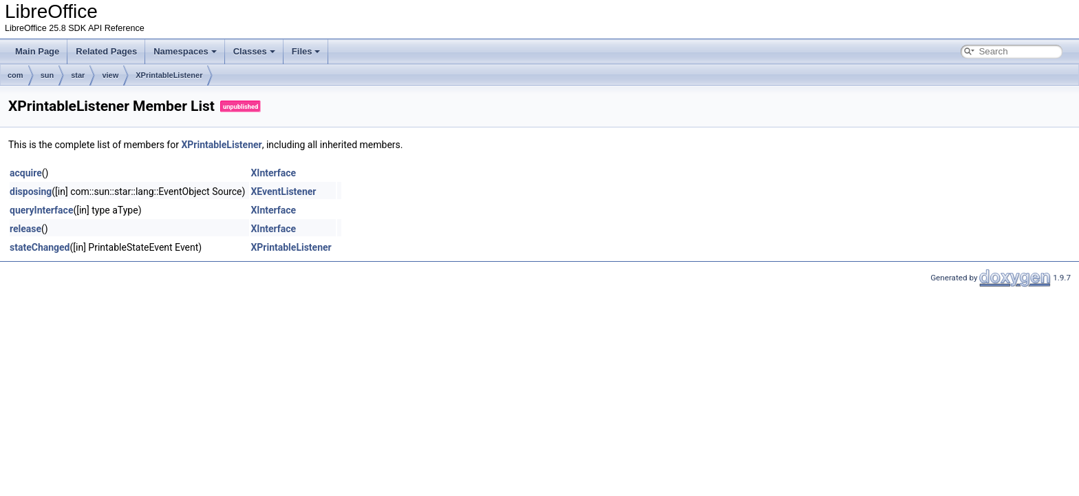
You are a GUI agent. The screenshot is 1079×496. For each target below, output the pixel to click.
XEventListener (283, 191)
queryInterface (41, 210)
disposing (31, 191)
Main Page (37, 51)
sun (47, 75)
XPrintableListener (169, 75)
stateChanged (40, 247)
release (25, 228)
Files (306, 51)
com (15, 75)
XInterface (273, 172)
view (110, 75)
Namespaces (185, 51)
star (78, 75)
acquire (26, 172)
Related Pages (106, 51)
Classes (254, 51)
